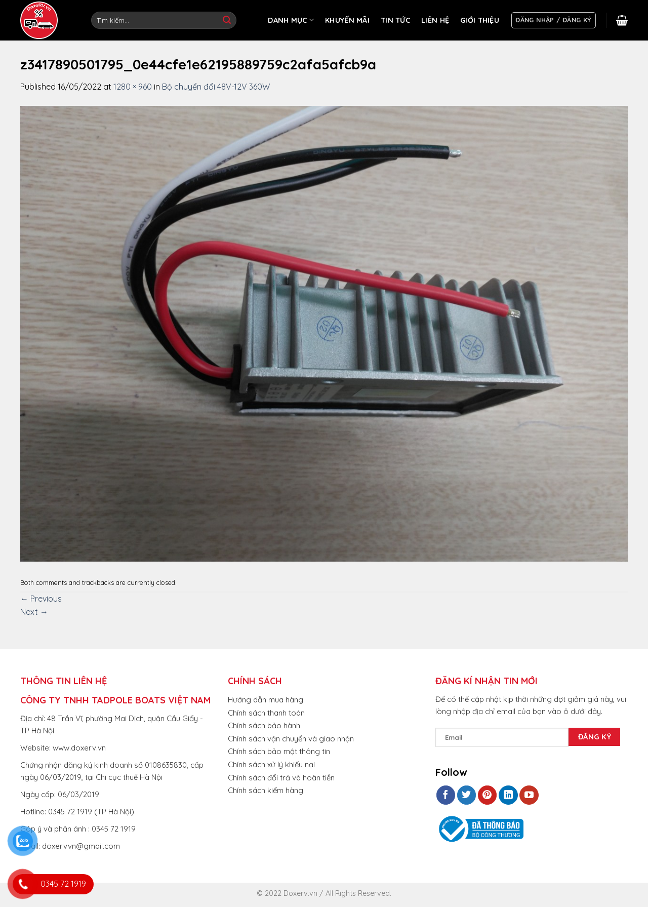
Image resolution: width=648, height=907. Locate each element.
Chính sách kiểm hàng (265, 790)
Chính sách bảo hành (264, 725)
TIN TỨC (395, 20)
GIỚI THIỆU (479, 20)
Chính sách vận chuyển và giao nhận (291, 738)
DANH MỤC (291, 20)
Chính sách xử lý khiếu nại (271, 764)
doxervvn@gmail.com (81, 846)
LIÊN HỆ (435, 20)
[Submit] (226, 20)
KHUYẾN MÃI (347, 20)
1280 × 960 (132, 87)
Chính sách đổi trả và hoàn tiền (281, 777)
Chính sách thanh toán (266, 713)
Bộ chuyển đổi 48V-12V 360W (216, 87)
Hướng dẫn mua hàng (265, 699)
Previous (41, 599)
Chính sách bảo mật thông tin (279, 751)
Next (34, 612)
